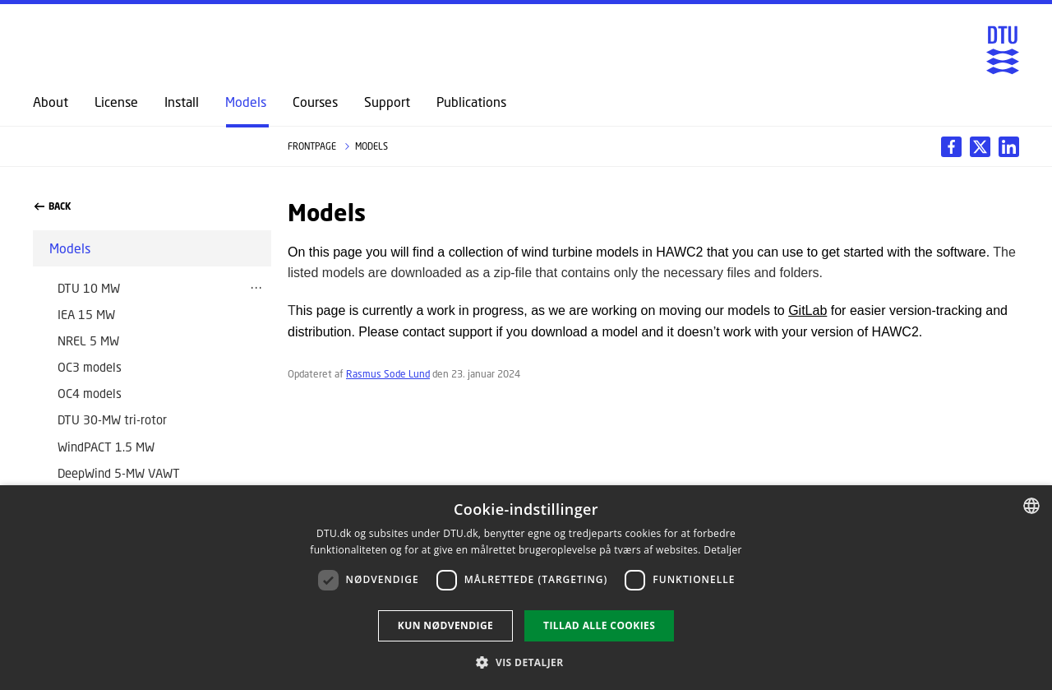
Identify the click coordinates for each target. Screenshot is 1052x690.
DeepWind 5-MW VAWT (119, 472)
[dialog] (526, 587)
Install (181, 102)
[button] (525, 662)
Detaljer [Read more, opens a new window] (723, 550)
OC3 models (90, 366)
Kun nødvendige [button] (445, 625)
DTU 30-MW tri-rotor (112, 419)
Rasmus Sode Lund (388, 374)
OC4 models (90, 393)
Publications (471, 102)
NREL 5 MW (88, 340)
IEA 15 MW (86, 314)
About (50, 102)
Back (53, 206)
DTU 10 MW (89, 287)
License (116, 102)
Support (387, 102)
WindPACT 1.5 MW (106, 446)
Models (245, 102)
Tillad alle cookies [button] (599, 625)
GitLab (807, 310)
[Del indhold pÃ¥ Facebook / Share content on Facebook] (951, 147)
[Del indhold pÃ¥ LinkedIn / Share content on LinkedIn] (980, 147)
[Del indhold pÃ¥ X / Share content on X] (1009, 147)
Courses (315, 102)
